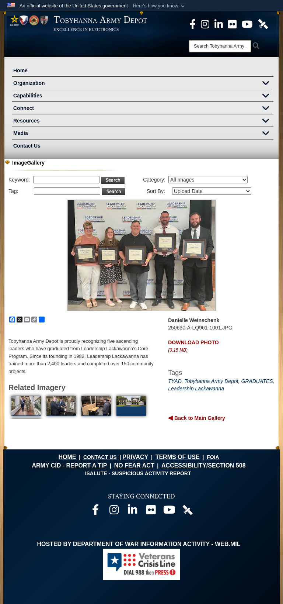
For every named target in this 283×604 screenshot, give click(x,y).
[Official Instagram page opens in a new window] (205, 24)
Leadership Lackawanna (196, 388)
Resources (143, 121)
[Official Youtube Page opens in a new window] (247, 24)
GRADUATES (257, 381)
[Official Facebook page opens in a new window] (95, 511)
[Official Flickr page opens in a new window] (232, 24)
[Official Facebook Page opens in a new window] (193, 24)
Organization (143, 84)
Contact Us (27, 146)
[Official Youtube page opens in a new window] (169, 511)
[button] (159, 6)
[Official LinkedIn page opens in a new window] (218, 24)
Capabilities (143, 96)
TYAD (175, 381)
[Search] (220, 46)
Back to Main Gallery (199, 418)
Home (20, 70)
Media (143, 134)
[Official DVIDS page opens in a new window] (263, 24)
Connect (143, 109)
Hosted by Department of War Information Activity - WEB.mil (139, 544)
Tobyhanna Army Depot (211, 381)
